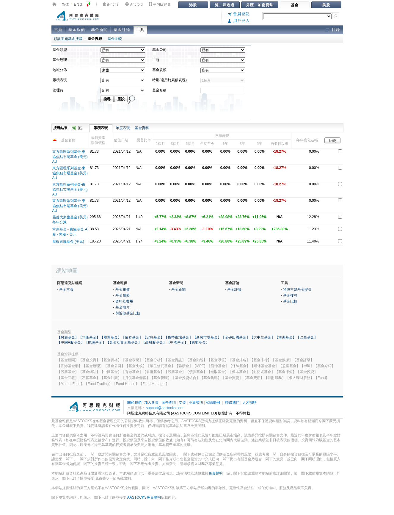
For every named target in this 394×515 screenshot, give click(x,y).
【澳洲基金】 (285, 337)
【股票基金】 (110, 337)
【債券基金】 (132, 337)
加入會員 (151, 402)
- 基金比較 (289, 301)
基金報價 (76, 29)
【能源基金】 (95, 342)
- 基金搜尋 (289, 295)
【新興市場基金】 (207, 337)
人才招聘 (249, 402)
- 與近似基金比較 (126, 313)
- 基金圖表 (121, 295)
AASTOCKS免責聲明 (144, 497)
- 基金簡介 (121, 307)
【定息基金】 (153, 337)
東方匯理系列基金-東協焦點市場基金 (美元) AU (70, 157)
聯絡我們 (232, 402)
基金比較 (115, 39)
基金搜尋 (95, 39)
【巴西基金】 (307, 337)
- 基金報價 (121, 289)
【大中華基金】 (262, 337)
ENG (78, 4)
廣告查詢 (168, 402)
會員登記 (239, 14)
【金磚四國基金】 (235, 337)
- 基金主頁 (65, 289)
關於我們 (134, 402)
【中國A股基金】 (70, 342)
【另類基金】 (68, 337)
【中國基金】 (177, 342)
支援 (182, 402)
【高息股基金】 (154, 342)
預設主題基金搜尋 (68, 39)
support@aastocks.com (164, 408)
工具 (140, 29)
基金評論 (122, 29)
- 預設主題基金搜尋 (296, 289)
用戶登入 (239, 20)
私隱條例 (213, 402)
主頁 (58, 29)
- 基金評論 (233, 289)
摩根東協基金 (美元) (68, 242)
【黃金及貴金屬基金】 (124, 342)
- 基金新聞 (177, 289)
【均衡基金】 (89, 337)
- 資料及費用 (123, 301)
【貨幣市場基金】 (178, 337)
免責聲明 (196, 402)
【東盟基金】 (198, 342)
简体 (65, 4)
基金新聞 (99, 29)
